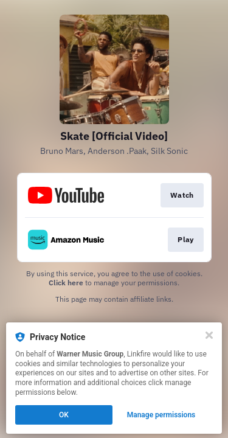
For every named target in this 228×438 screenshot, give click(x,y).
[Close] (209, 335)
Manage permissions (161, 415)
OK (64, 415)
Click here (66, 282)
